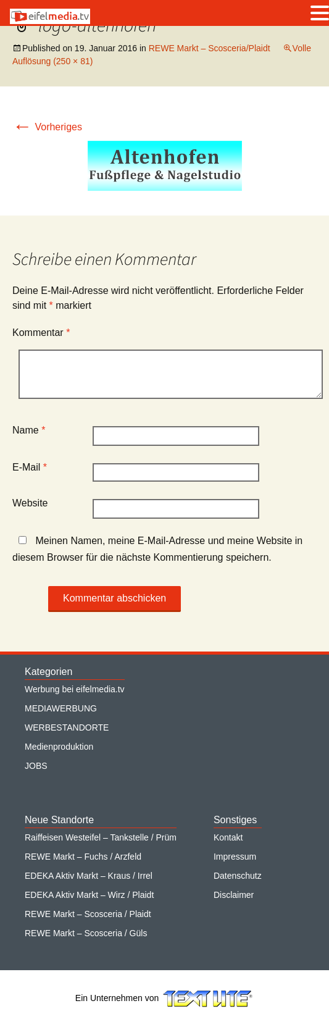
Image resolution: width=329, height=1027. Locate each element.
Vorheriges (47, 127)
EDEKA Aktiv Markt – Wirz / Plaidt (89, 895)
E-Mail (29, 467)
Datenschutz (238, 876)
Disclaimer (234, 895)
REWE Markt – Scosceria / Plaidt (88, 914)
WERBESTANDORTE (67, 727)
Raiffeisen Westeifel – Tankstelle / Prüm (101, 837)
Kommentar (41, 332)
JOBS (36, 766)
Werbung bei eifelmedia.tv (75, 689)
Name (28, 430)
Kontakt (228, 837)
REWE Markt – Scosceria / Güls (86, 933)
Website (30, 503)
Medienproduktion (59, 747)
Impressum (235, 856)
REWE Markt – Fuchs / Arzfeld (83, 856)
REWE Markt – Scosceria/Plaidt (209, 48)
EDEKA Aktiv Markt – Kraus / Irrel (88, 876)
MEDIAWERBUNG (61, 708)
